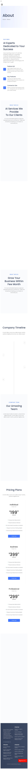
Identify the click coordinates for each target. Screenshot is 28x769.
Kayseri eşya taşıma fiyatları (19, 756)
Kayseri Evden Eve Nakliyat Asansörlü (19, 734)
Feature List (11, 66)
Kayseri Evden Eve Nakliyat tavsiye (19, 739)
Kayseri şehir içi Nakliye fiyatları (20, 747)
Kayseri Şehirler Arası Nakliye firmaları (8, 758)
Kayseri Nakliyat (18, 732)
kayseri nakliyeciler (19, 751)
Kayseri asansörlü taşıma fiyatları (7, 750)
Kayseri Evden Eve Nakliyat (7, 756)
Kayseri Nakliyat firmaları (6, 747)
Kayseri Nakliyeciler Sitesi (19, 754)
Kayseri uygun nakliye (19, 749)
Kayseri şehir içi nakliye (20, 736)
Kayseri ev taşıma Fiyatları (18, 729)
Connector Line (12, 85)
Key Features (11, 77)
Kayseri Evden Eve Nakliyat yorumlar (7, 753)
